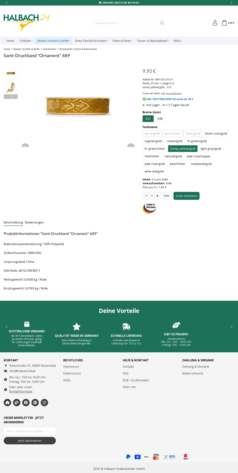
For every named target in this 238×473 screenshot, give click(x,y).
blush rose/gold (216, 133)
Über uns (129, 387)
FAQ (125, 373)
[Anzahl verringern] (146, 195)
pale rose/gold (155, 164)
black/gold (192, 133)
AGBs (67, 380)
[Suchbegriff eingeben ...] (125, 23)
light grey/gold (210, 149)
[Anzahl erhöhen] (157, 195)
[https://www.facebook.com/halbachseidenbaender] (26, 402)
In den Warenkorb (186, 196)
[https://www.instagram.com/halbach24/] (44, 402)
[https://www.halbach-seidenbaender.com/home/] (7, 402)
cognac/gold (153, 141)
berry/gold (152, 133)
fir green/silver (155, 149)
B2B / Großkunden (136, 380)
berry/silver (172, 133)
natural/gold (173, 156)
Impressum (71, 367)
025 (148, 119)
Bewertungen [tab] (34, 222)
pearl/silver (177, 164)
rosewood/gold (201, 164)
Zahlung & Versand (195, 367)
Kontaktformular (21, 391)
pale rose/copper (199, 156)
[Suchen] (162, 23)
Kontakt (128, 367)
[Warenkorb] (228, 23)
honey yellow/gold (182, 149)
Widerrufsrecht (192, 373)
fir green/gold (197, 141)
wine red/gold (154, 171)
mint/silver (152, 156)
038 (160, 119)
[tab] (13, 222)
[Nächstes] (11, 96)
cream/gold (174, 141)
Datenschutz (72, 373)
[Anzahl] (152, 195)
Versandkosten (174, 93)
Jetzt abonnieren (29, 441)
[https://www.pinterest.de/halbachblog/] (35, 402)
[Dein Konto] (215, 23)
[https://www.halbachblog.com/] (16, 402)
